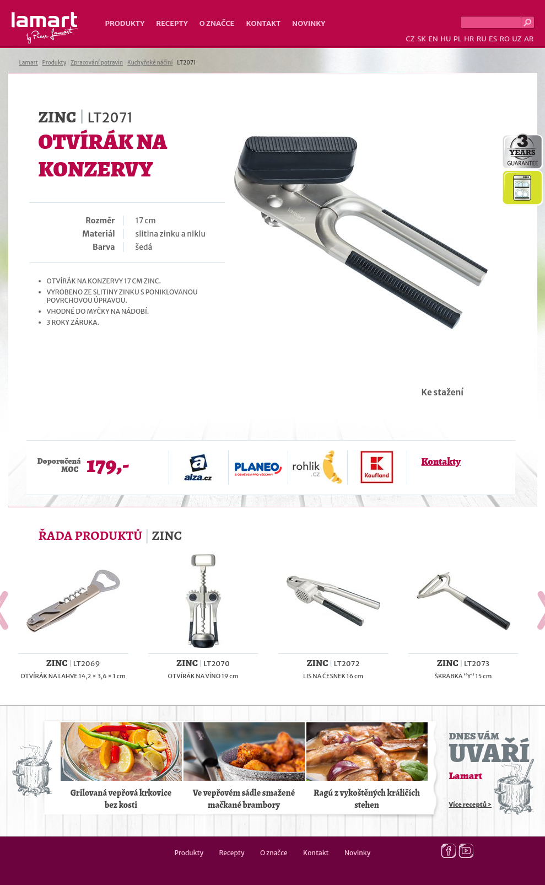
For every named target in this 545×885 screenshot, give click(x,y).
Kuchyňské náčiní (149, 62)
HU (445, 39)
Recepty (171, 23)
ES (493, 39)
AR (529, 39)
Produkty (125, 23)
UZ (516, 39)
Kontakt (263, 23)
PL (458, 39)
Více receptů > (470, 804)
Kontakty (441, 461)
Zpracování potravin (97, 62)
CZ (410, 39)
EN (433, 39)
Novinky (308, 23)
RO (504, 39)
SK (421, 39)
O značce (217, 23)
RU (482, 39)
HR (469, 39)
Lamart (45, 28)
